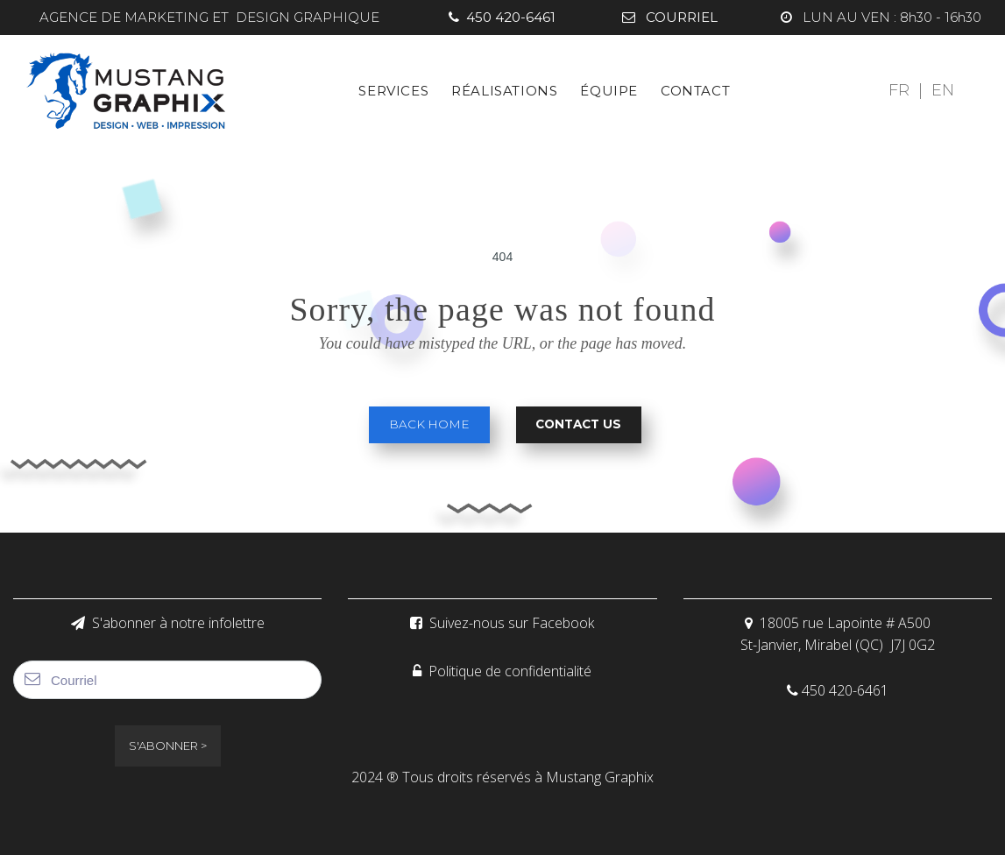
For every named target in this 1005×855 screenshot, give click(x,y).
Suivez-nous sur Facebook (502, 622)
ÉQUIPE (609, 89)
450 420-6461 (502, 17)
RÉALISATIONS (504, 89)
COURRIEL (670, 17)
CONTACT (695, 89)
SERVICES (393, 89)
